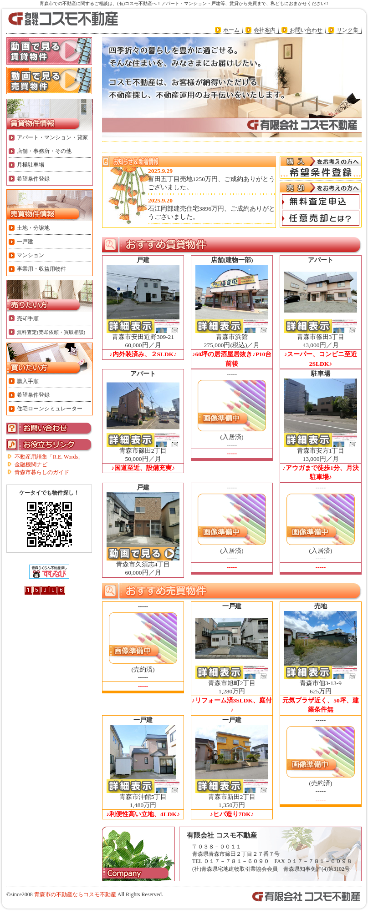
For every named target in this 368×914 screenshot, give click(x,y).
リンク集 (347, 30)
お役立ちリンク (49, 445)
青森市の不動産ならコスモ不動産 (75, 894)
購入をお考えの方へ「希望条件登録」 (321, 167)
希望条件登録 (33, 179)
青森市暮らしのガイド (42, 472)
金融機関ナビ (31, 464)
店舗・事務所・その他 (44, 151)
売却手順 (28, 318)
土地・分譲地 (33, 228)
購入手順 (28, 381)
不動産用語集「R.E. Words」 (49, 457)
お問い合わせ (306, 30)
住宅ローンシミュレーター (49, 408)
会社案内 (265, 30)
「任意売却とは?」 (320, 218)
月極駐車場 (30, 165)
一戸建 (25, 241)
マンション (30, 255)
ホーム (231, 30)
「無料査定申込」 (320, 201)
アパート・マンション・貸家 (52, 137)
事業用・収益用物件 (41, 269)
